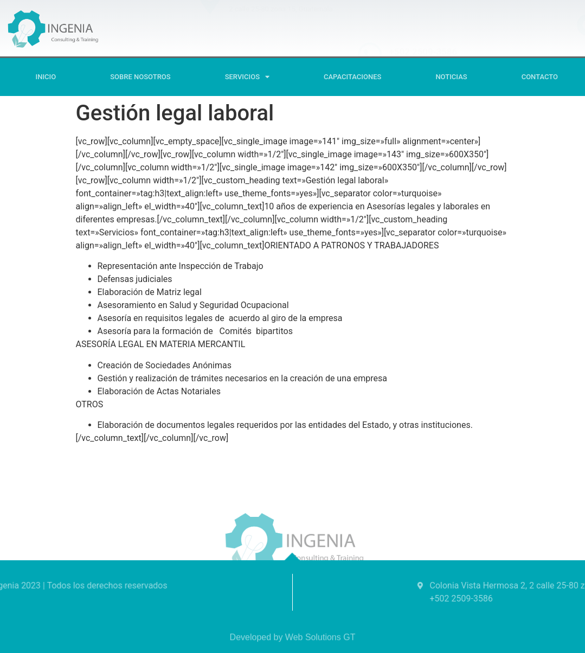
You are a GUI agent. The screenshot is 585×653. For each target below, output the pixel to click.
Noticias (451, 77)
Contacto (540, 77)
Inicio (46, 77)
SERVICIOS (247, 77)
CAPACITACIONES (352, 77)
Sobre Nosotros (140, 77)
